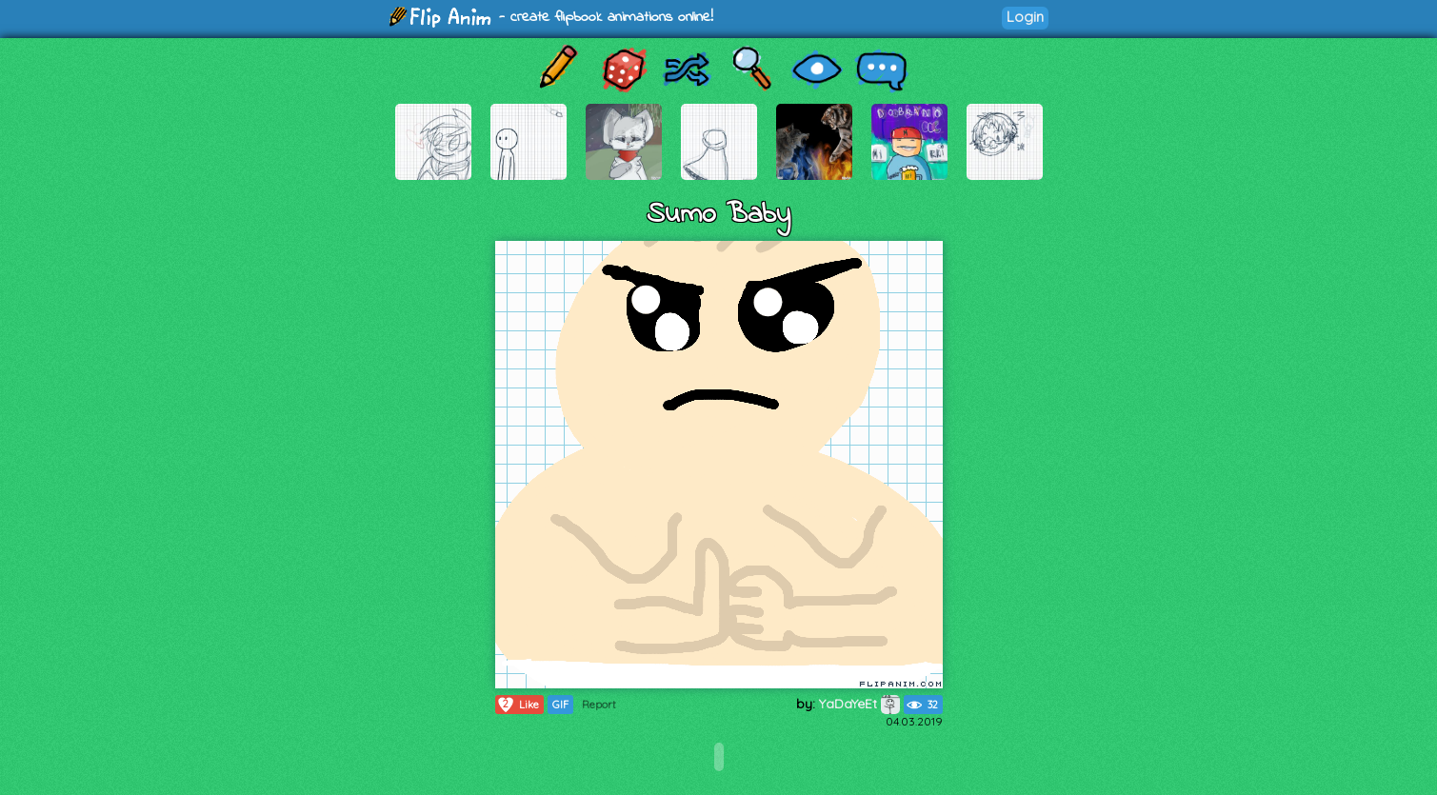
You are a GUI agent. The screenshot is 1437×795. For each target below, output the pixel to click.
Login (1025, 17)
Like (517, 704)
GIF (560, 704)
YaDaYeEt (859, 703)
